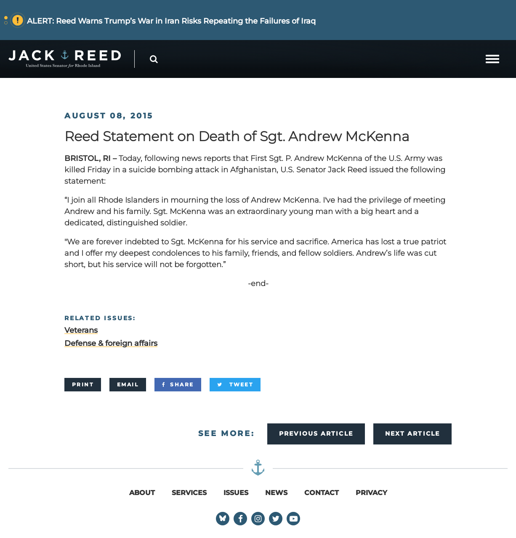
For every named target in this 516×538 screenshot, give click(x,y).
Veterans (81, 330)
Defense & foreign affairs (110, 343)
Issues (235, 493)
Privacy (371, 493)
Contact (321, 493)
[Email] (127, 384)
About (142, 493)
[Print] (82, 384)
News (276, 493)
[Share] (177, 384)
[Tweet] (235, 384)
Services (189, 493)
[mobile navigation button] (492, 59)
